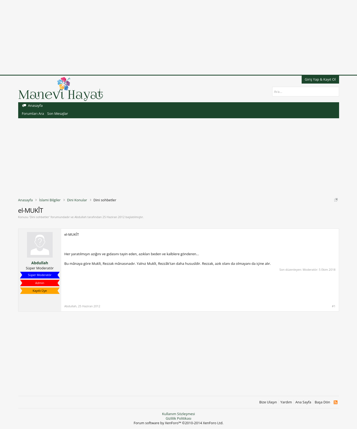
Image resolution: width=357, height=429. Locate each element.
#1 (333, 306)
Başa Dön (322, 402)
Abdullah (80, 217)
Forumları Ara (33, 113)
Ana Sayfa (303, 402)
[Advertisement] (160, 37)
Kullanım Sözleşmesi (178, 413)
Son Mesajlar (57, 113)
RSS (335, 402)
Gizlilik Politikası (178, 418)
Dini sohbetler (39, 217)
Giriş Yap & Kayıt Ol (320, 79)
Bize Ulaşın (268, 402)
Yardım (286, 402)
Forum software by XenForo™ (179, 422)
